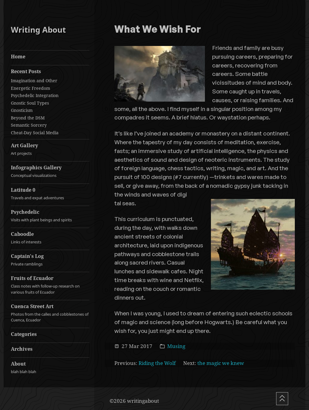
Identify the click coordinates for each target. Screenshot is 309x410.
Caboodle (50, 238)
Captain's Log (50, 260)
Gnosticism (22, 110)
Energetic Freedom (30, 88)
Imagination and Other (34, 80)
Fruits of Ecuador (50, 285)
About (50, 367)
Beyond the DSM (28, 118)
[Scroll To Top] (282, 398)
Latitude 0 (50, 194)
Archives (22, 349)
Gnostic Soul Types (30, 103)
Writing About (38, 29)
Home (18, 56)
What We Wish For (157, 29)
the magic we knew (220, 363)
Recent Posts (26, 71)
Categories (24, 334)
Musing (176, 346)
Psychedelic (50, 216)
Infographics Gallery (50, 171)
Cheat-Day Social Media (35, 132)
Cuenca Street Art (50, 313)
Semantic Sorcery (29, 125)
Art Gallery (50, 149)
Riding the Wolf (157, 363)
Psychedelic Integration (35, 95)
